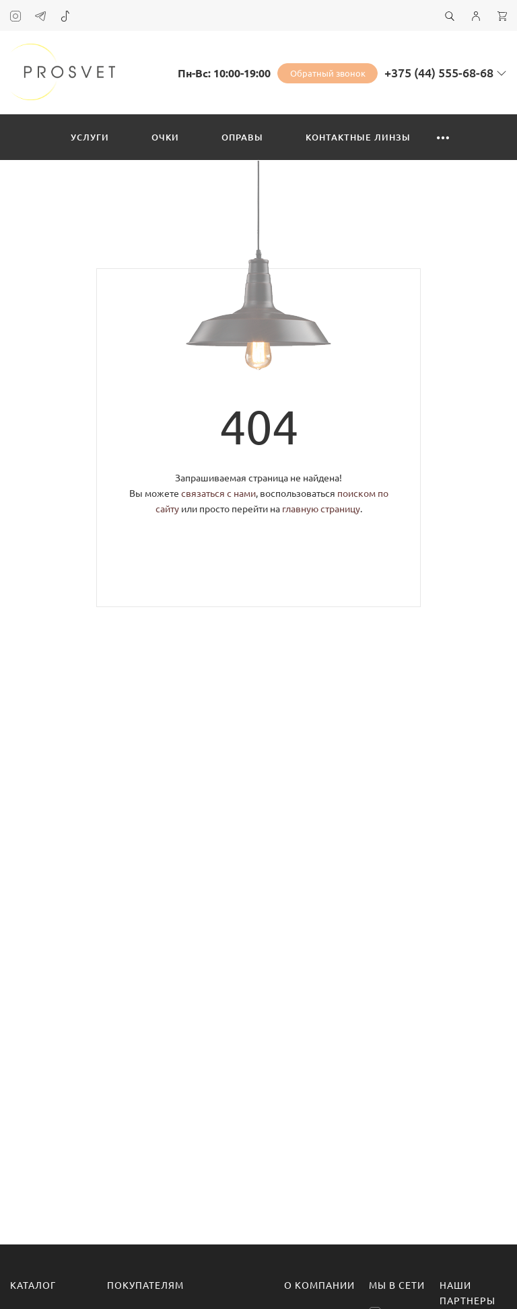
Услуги (90, 137)
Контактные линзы (358, 137)
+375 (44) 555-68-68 (438, 72)
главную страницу (321, 509)
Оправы (242, 137)
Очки (165, 137)
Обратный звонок (328, 73)
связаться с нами (218, 493)
